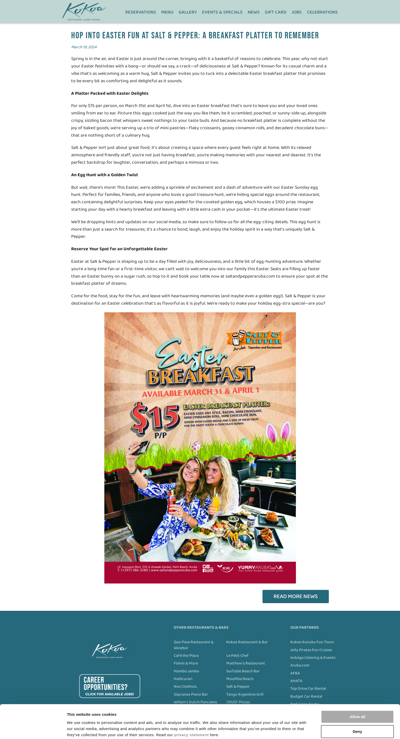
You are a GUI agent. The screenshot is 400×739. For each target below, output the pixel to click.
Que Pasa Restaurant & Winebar (194, 645)
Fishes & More (186, 663)
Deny (357, 711)
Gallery (188, 12)
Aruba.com (299, 665)
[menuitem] (141, 11)
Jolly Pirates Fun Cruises (311, 650)
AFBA (295, 673)
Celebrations (322, 12)
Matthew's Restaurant (245, 663)
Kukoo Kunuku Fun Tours (312, 642)
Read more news (295, 596)
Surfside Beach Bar (243, 671)
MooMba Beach (240, 679)
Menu (168, 12)
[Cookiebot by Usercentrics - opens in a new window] (33, 729)
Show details (79, 729)
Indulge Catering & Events (312, 658)
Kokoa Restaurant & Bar (247, 642)
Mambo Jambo (186, 671)
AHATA (296, 681)
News (254, 12)
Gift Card (276, 12)
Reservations (141, 12)
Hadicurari (183, 679)
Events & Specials (223, 12)
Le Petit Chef (237, 656)
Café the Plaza (186, 656)
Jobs (297, 12)
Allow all (357, 697)
